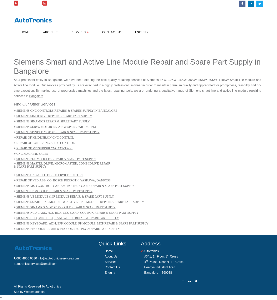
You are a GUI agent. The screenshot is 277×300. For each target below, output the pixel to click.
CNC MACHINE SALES (32, 153)
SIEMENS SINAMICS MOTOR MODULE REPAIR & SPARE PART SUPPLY (66, 207)
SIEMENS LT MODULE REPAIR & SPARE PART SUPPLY (54, 191)
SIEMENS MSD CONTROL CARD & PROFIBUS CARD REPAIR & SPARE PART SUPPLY (75, 185)
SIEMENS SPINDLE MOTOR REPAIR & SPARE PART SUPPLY (57, 132)
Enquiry (142, 32)
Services (80, 32)
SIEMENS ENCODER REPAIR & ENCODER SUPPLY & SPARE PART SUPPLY (68, 228)
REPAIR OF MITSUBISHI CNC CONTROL (44, 148)
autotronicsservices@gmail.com (35, 263)
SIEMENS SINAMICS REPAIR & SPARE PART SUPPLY (53, 121)
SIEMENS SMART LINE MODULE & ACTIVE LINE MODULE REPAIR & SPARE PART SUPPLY (80, 201)
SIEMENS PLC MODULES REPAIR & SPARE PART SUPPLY (56, 158)
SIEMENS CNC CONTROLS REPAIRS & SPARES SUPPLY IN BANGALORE (66, 110)
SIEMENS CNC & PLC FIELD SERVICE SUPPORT (49, 174)
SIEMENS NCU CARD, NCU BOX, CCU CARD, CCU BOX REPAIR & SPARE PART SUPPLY (77, 212)
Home (25, 32)
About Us (50, 32)
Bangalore (36, 96)
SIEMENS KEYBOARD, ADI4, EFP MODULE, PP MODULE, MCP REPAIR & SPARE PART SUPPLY (82, 223)
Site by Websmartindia (29, 291)
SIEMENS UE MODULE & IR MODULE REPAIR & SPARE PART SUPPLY (65, 196)
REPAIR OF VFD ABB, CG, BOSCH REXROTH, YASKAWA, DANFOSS (63, 180)
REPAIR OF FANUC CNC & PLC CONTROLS (46, 142)
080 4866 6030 (29, 3)
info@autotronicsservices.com (69, 3)
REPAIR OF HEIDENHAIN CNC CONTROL (45, 137)
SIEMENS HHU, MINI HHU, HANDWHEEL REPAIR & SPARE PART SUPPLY (67, 217)
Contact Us (112, 32)
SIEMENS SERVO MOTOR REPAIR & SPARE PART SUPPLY (56, 126)
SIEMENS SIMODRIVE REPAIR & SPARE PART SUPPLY (54, 115)
